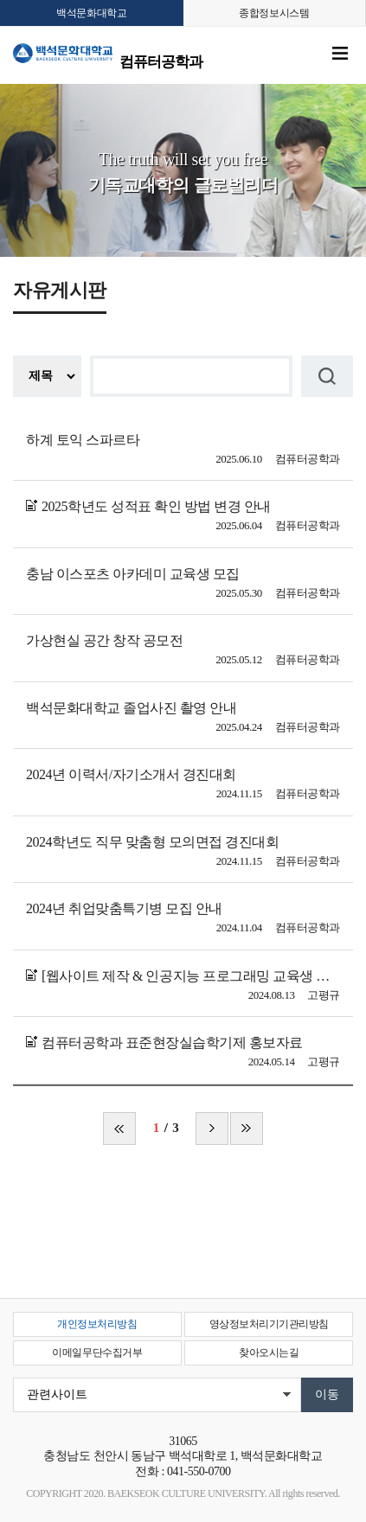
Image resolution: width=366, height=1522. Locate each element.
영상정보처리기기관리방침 (269, 1324)
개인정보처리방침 (97, 1324)
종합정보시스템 (274, 13)
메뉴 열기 (340, 54)
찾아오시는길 (269, 1352)
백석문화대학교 (91, 13)
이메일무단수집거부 (97, 1352)
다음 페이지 (212, 1128)
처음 (119, 1128)
